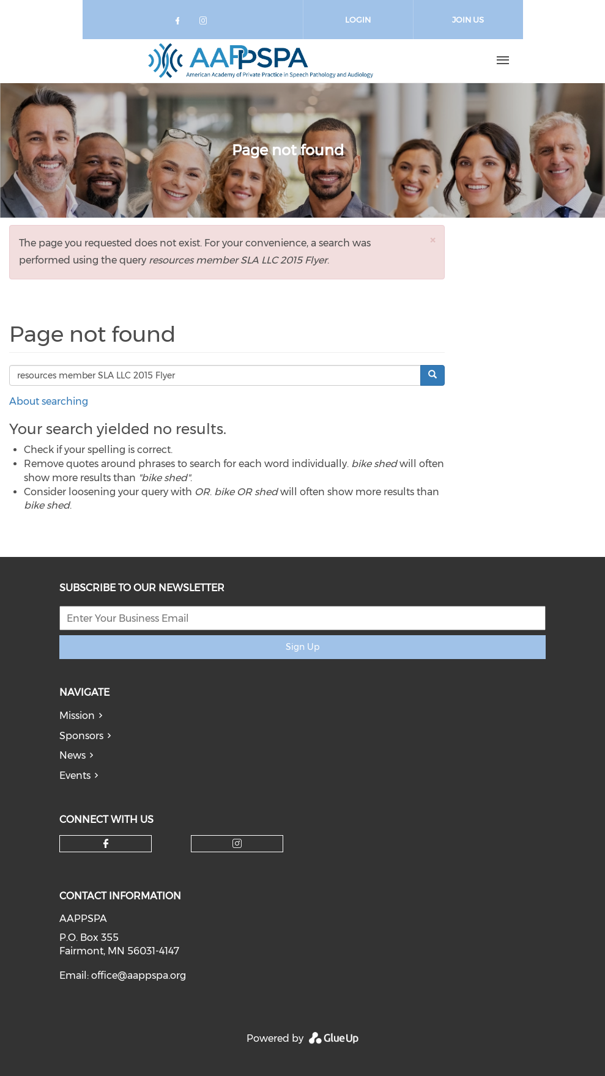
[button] (432, 240)
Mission (77, 715)
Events (75, 775)
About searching (48, 401)
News (72, 755)
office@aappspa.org (138, 975)
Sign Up (302, 646)
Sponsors (81, 736)
